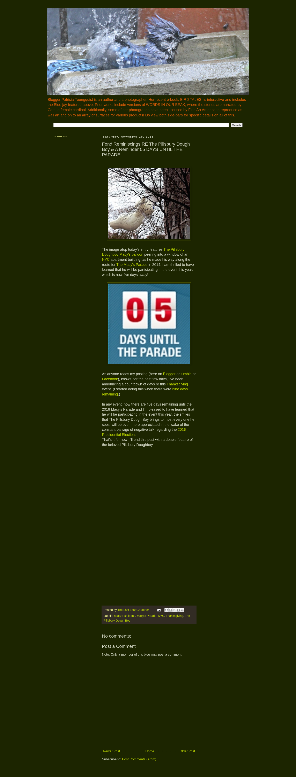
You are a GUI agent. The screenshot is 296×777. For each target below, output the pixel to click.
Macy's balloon (131, 254)
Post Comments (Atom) (139, 759)
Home (149, 751)
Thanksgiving (177, 384)
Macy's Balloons (124, 615)
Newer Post (111, 751)
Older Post (187, 751)
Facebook (110, 379)
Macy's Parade (146, 615)
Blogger (169, 374)
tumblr (186, 374)
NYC (106, 259)
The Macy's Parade (131, 265)
